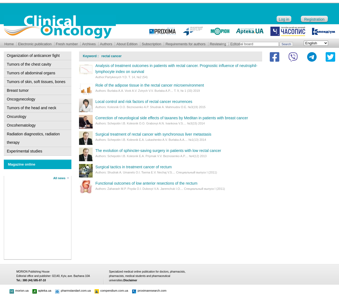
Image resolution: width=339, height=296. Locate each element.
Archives (89, 44)
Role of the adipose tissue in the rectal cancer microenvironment (149, 85)
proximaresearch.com (149, 290)
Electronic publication (35, 44)
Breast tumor (18, 90)
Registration (314, 19)
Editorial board (241, 44)
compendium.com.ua (111, 290)
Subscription (151, 44)
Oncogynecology (21, 99)
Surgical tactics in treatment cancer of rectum (133, 167)
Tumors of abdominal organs (31, 73)
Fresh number (67, 44)
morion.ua (19, 290)
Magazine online (21, 164)
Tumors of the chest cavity (29, 64)
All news (59, 178)
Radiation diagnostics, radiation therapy (33, 138)
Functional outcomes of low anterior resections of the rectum (146, 183)
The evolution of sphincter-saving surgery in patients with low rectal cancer (158, 150)
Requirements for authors (185, 44)
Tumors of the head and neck (31, 108)
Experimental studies (24, 151)
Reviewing (218, 44)
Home (9, 44)
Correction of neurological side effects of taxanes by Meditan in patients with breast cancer (171, 118)
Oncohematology (21, 125)
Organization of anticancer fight (33, 55)
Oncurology (16, 116)
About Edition (126, 44)
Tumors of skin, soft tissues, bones (36, 82)
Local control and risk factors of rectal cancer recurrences (143, 101)
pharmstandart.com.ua (73, 290)
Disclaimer (130, 280)
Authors (106, 44)
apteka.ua (41, 290)
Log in (284, 19)
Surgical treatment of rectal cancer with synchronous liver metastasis (153, 134)
